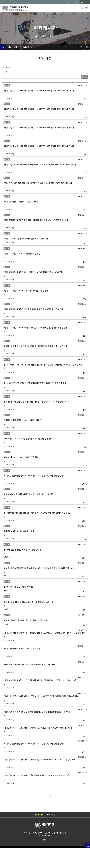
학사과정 (52, 36)
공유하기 (81, 47)
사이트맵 (86, 8)
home (3, 47)
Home (68, 2)
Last (50, 796)
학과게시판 (43, 36)
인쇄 (87, 47)
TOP (87, 846)
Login (75, 2)
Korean (83, 2)
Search (85, 77)
